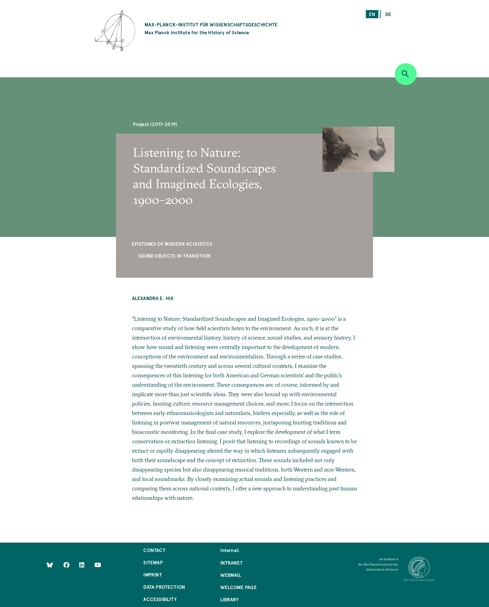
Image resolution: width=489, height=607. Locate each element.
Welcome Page (238, 587)
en (372, 14)
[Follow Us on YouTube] (97, 564)
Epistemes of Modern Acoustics (172, 243)
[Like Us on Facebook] (67, 564)
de (388, 14)
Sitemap (152, 562)
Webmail (230, 574)
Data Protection (164, 586)
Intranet (231, 562)
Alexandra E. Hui (153, 298)
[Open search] (406, 74)
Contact (154, 550)
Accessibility (159, 599)
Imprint (152, 574)
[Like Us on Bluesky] (50, 564)
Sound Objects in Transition (174, 255)
